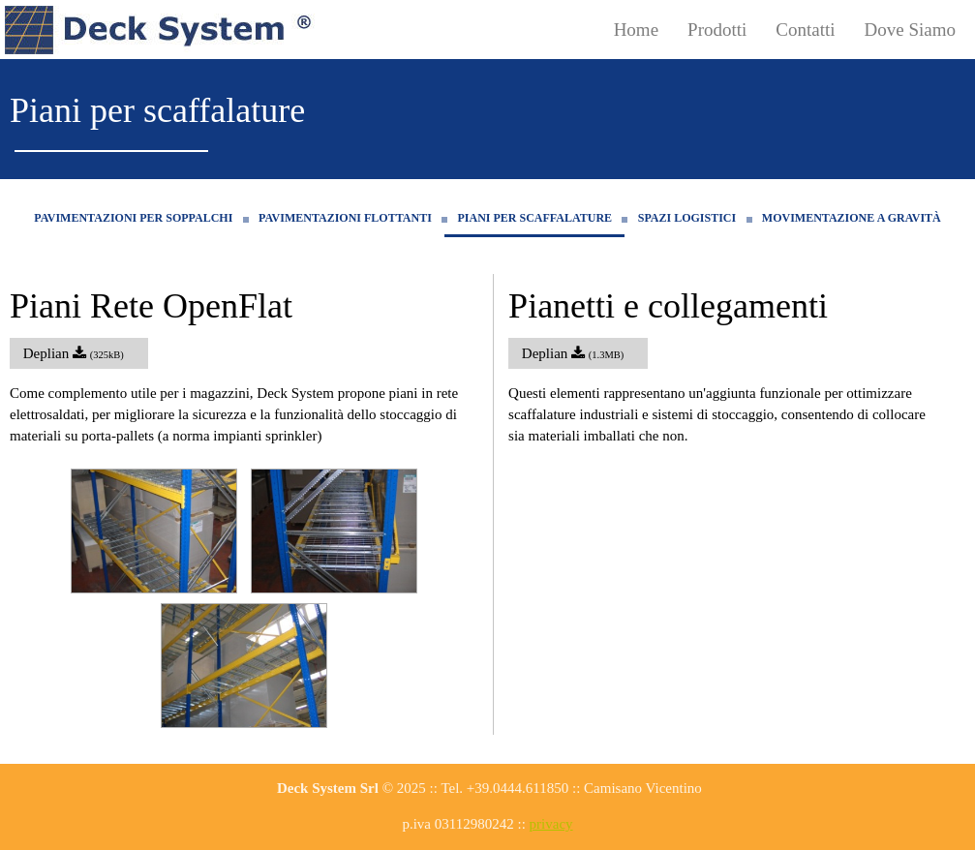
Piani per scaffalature (534, 218)
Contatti (805, 29)
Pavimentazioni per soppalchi (133, 218)
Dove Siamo (910, 29)
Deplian (78, 353)
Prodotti (716, 29)
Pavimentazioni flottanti (345, 218)
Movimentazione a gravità (851, 218)
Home (636, 29)
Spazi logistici (687, 218)
